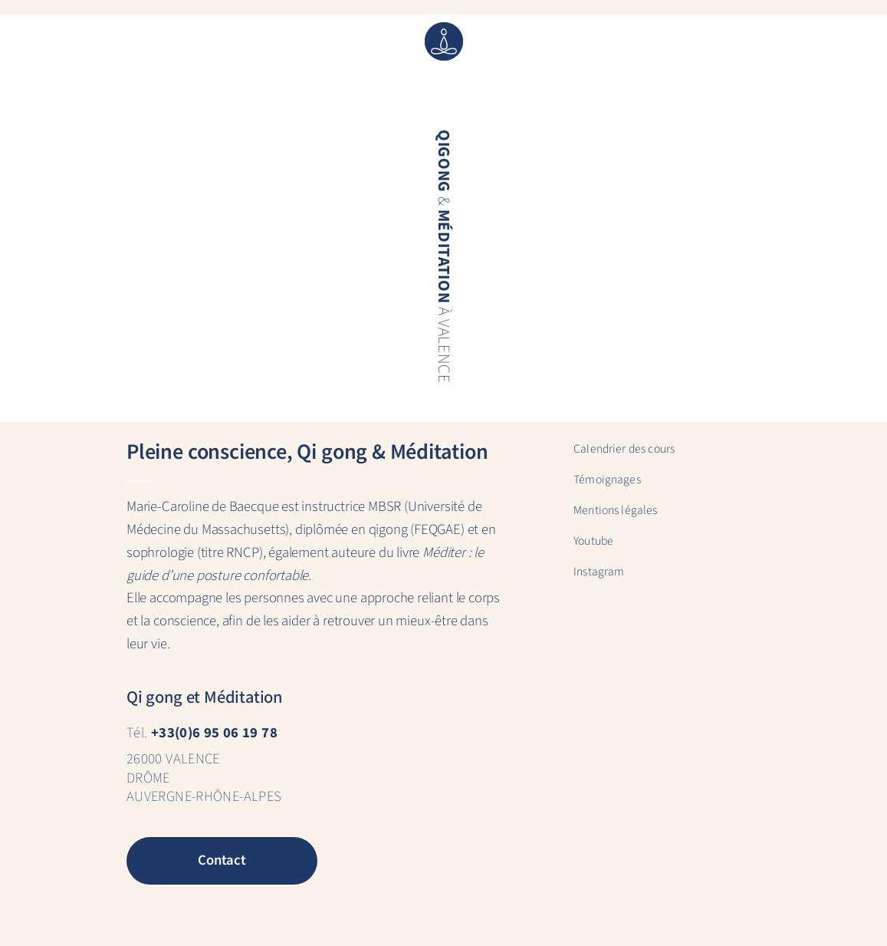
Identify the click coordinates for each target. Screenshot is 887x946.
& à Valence (443, 257)
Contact (222, 860)
